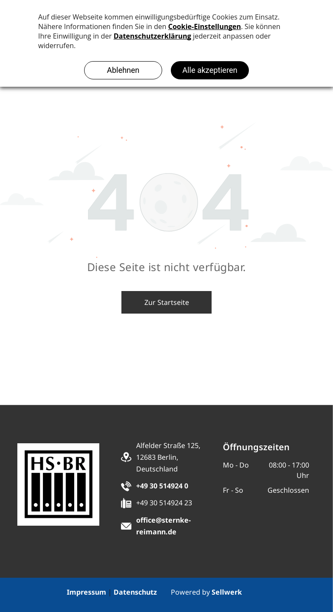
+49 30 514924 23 (164, 502)
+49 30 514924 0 (162, 486)
